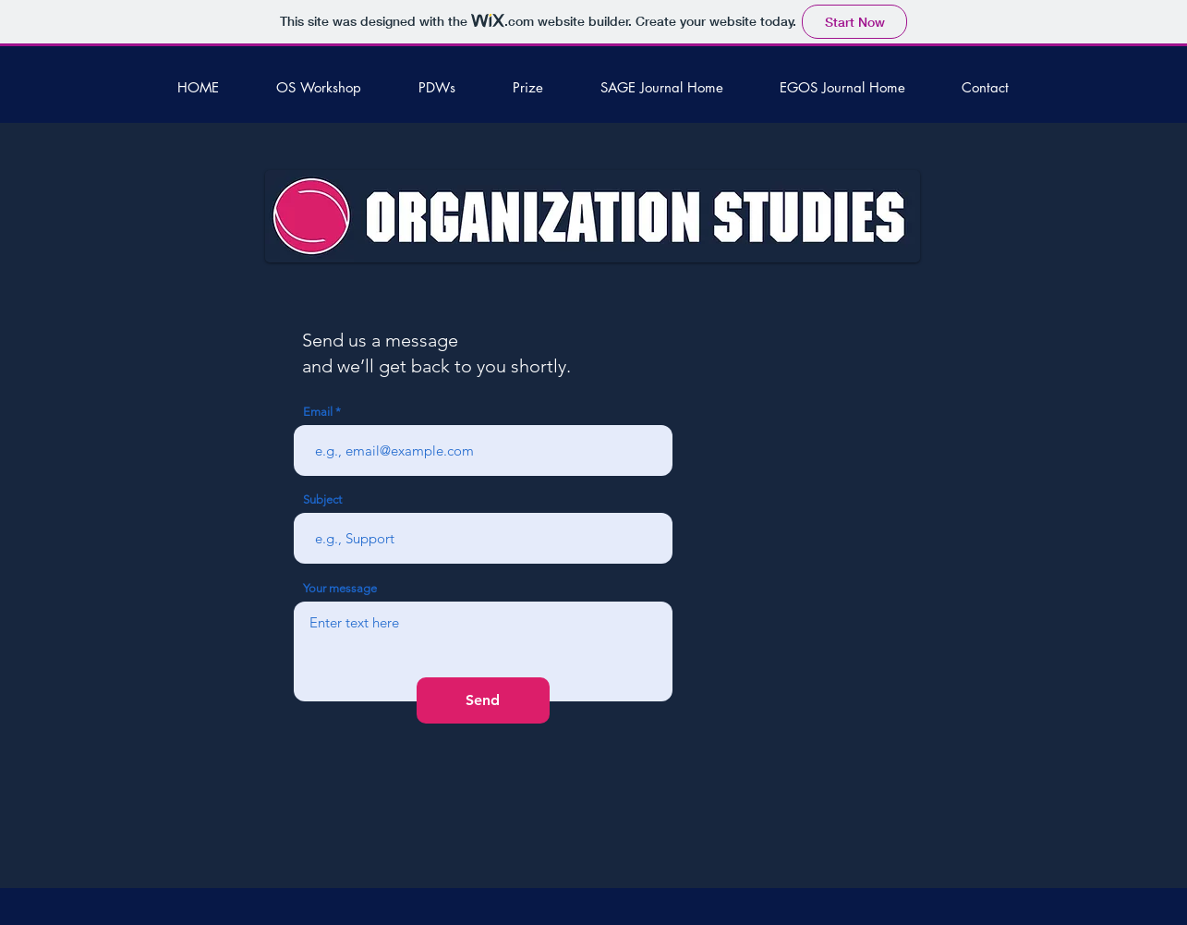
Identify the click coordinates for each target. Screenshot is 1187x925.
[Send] (483, 700)
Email (318, 412)
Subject (322, 499)
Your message (340, 588)
